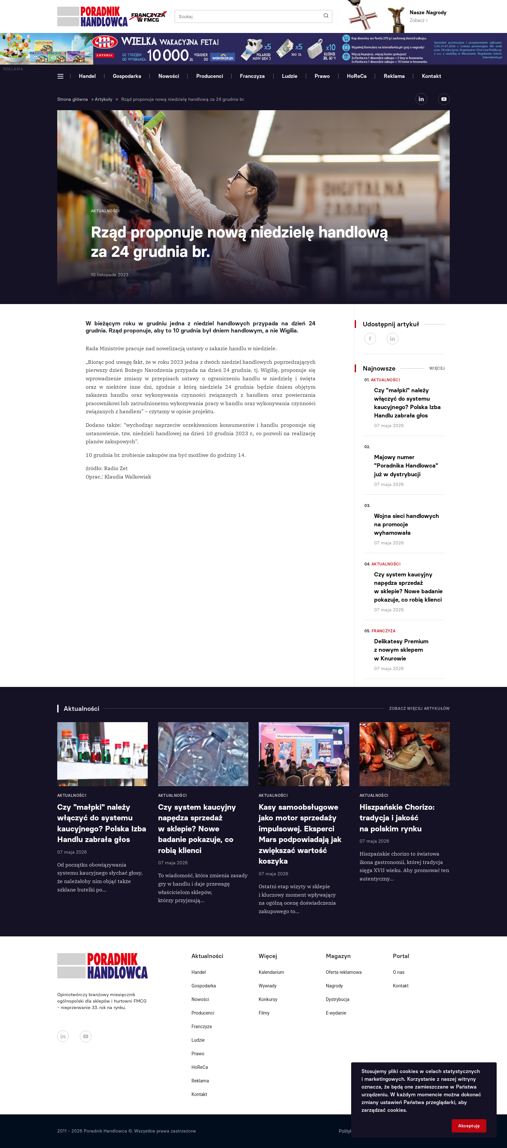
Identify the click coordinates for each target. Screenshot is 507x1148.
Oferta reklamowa (344, 972)
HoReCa (357, 76)
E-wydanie (336, 1013)
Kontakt (431, 76)
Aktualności (385, 380)
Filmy (264, 1013)
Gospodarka (127, 76)
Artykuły (103, 99)
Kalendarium (271, 972)
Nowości (168, 76)
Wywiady (267, 985)
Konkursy (268, 999)
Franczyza (252, 76)
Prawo (322, 76)
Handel (87, 76)
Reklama (394, 76)
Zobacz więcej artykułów (419, 708)
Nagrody (334, 985)
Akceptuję (469, 1126)
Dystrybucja (338, 999)
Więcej (437, 368)
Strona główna (72, 99)
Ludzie (289, 76)
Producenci (209, 76)
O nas (399, 972)
